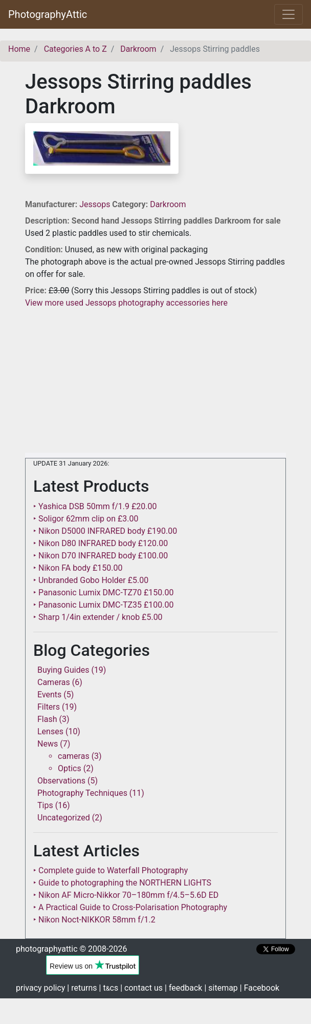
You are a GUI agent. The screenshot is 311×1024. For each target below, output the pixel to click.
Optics (69, 768)
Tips (45, 805)
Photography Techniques (82, 793)
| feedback (183, 988)
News (47, 744)
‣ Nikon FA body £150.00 (77, 568)
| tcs (109, 988)
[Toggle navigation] (288, 14)
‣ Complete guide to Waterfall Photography (110, 870)
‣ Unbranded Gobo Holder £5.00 (90, 580)
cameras (74, 756)
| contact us (141, 988)
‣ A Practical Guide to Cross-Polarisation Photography (130, 907)
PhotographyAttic (47, 14)
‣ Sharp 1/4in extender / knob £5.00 (98, 617)
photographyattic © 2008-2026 (71, 949)
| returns (82, 988)
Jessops (95, 204)
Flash (47, 719)
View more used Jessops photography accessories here (126, 303)
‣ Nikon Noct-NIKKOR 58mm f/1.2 (94, 920)
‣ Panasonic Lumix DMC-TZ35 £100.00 (103, 605)
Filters (48, 707)
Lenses (50, 731)
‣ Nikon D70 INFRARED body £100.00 (100, 555)
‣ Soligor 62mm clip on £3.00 (85, 519)
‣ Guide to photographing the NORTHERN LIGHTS (122, 883)
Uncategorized (63, 817)
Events (49, 694)
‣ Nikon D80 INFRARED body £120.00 (100, 543)
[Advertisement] (155, 381)
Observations (61, 781)
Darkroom (168, 204)
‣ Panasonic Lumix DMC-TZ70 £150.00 (103, 592)
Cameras (53, 682)
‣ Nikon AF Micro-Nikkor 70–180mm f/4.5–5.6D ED (125, 895)
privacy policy (40, 988)
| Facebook (259, 988)
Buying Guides (63, 670)
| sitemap (220, 988)
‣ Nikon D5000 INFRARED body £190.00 (105, 531)
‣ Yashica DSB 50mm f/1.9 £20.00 (95, 506)
